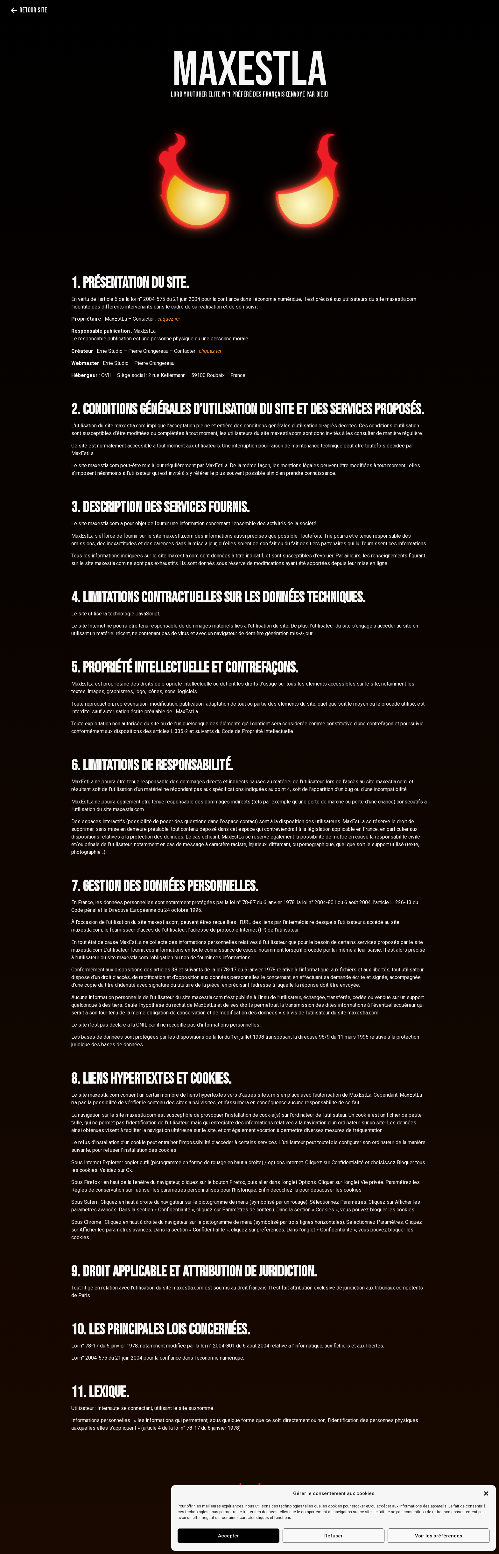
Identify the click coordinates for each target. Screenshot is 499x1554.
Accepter (228, 1536)
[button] (486, 1493)
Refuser (333, 1536)
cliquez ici (169, 319)
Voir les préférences (438, 1536)
